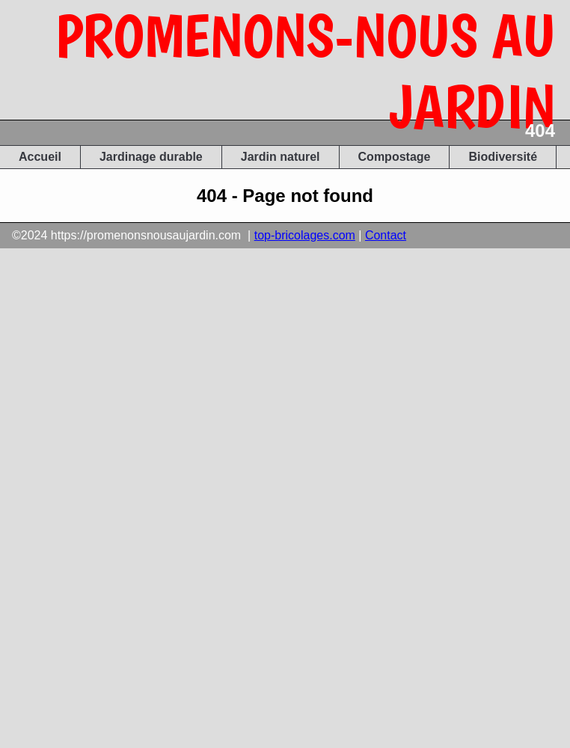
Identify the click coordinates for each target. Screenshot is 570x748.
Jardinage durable (151, 156)
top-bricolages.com (304, 235)
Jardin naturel (280, 156)
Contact (385, 235)
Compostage (394, 156)
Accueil (40, 156)
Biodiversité (502, 156)
